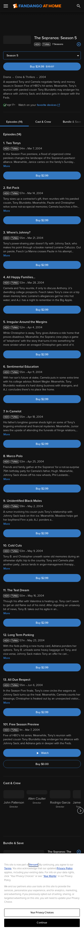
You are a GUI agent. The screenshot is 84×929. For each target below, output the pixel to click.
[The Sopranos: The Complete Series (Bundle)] (51, 854)
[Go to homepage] (37, 6)
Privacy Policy (65, 870)
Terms (7, 870)
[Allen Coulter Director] (36, 810)
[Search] (78, 6)
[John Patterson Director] (13, 810)
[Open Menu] (6, 6)
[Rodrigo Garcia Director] (60, 810)
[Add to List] (79, 44)
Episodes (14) (14, 121)
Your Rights (49, 878)
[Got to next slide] (80, 810)
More (6, 166)
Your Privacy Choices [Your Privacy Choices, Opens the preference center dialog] (42, 914)
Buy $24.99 (49, 66)
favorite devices (48, 105)
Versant (33, 866)
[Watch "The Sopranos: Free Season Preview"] (42, 753)
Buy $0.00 (42, 764)
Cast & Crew (43, 121)
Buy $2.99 (42, 175)
